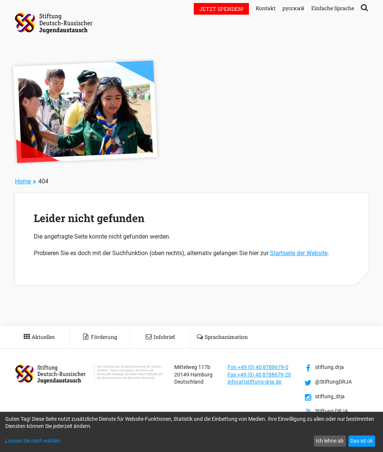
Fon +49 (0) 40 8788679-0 (258, 367)
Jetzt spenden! (221, 8)
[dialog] (191, 432)
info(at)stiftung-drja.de (254, 382)
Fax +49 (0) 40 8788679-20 (259, 375)
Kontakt (266, 8)
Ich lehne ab (330, 441)
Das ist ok (361, 441)
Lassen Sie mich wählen (32, 441)
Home (23, 181)
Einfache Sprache (332, 8)
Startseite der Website (298, 253)
